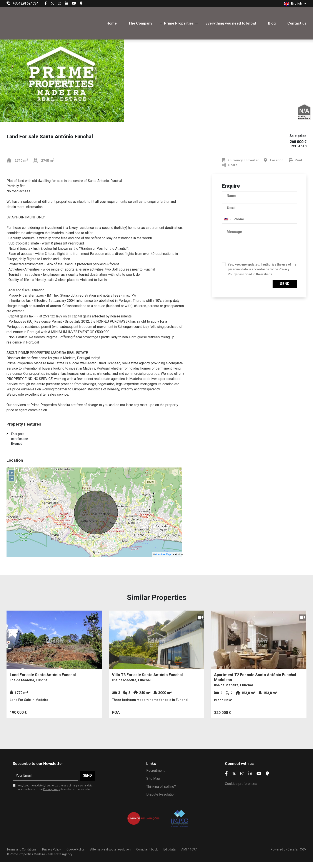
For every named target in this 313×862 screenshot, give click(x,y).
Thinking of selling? (161, 786)
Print (295, 160)
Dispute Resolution (160, 794)
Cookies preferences (241, 784)
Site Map (153, 778)
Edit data (169, 849)
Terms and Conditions (22, 849)
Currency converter (240, 160)
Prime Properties (179, 23)
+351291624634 (25, 3)
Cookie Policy (76, 849)
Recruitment (155, 770)
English (295, 4)
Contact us (296, 23)
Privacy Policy (51, 789)
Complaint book (147, 849)
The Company (140, 23)
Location (273, 160)
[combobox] (259, 219)
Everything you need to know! (230, 23)
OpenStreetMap (163, 554)
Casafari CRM (297, 849)
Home (112, 23)
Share (229, 165)
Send (285, 283)
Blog (272, 23)
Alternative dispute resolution (110, 849)
